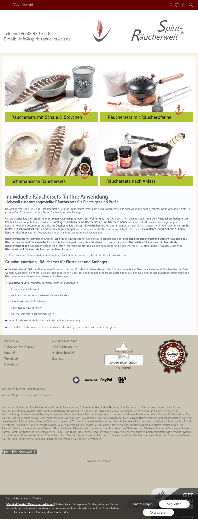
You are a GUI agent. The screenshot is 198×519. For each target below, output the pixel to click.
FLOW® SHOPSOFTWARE (99, 461)
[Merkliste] (177, 5)
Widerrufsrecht (63, 353)
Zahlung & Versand (65, 341)
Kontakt (27, 5)
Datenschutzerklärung (19, 347)
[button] (7, 5)
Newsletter (12, 364)
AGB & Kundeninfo (65, 347)
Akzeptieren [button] (158, 512)
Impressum (11, 341)
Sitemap (57, 358)
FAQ (15, 5)
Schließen (174, 504)
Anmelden (170, 5)
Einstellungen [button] (142, 504)
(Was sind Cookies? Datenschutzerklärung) (30, 504)
